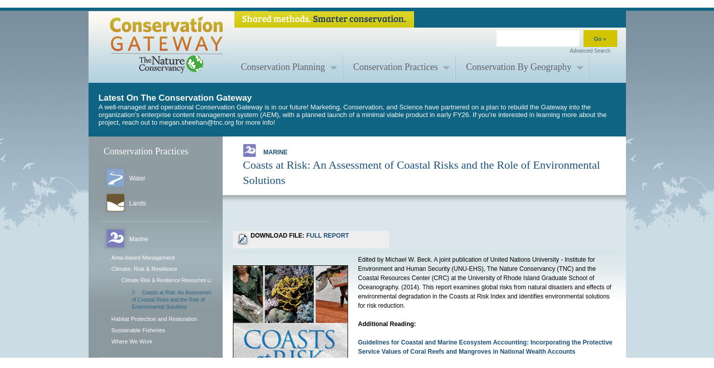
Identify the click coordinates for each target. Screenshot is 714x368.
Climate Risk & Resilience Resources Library (172, 280)
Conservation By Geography (518, 67)
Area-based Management (143, 258)
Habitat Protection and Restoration (155, 319)
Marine (265, 150)
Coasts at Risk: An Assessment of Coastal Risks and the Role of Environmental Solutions (172, 300)
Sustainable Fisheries (138, 330)
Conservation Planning (283, 67)
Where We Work (132, 341)
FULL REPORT (327, 235)
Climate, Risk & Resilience (145, 269)
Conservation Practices (395, 67)
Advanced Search (590, 51)
